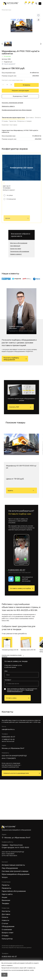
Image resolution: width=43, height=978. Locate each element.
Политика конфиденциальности (12, 945)
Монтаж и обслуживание (18, 243)
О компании (7, 929)
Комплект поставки (9, 125)
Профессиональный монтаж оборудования (17, 110)
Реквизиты (6, 888)
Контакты (6, 911)
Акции (4, 897)
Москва (7, 838)
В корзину (26, 85)
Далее (7, 218)
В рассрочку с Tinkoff (20, 96)
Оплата (38, 117)
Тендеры (5, 903)
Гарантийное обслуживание (14, 891)
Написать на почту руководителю (16, 773)
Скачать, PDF (14, 407)
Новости (5, 920)
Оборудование (8, 926)
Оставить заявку (11, 698)
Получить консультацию (20, 90)
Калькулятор (7, 939)
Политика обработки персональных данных (17, 947)
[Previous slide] (2, 44)
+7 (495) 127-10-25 (8, 739)
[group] (21, 26)
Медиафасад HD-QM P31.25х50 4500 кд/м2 (21, 467)
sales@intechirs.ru (8, 729)
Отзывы (5, 121)
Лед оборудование (10, 868)
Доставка (30, 117)
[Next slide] (40, 44)
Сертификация (15, 246)
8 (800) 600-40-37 (16, 570)
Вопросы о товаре (24, 121)
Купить (21, 490)
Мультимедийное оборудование (15, 874)
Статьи (5, 923)
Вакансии (6, 900)
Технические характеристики (13, 117)
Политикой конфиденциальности (20, 690)
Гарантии (12, 121)
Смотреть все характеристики (12, 80)
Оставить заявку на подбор (20, 588)
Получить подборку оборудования (11, 358)
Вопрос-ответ (7, 933)
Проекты (5, 885)
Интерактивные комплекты (13, 865)
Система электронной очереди (15, 871)
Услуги (4, 877)
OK (4, 974)
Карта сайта (7, 894)
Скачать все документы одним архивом (12, 655)
